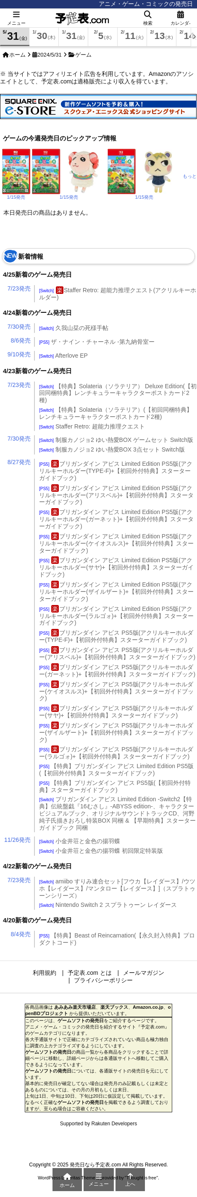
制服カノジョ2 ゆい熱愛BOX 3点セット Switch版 (112, 449)
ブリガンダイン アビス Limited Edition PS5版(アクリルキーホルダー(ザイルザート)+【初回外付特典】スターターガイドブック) (116, 591)
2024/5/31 (49, 55)
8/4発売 (21, 934)
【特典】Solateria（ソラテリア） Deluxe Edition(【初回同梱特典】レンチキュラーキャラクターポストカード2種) (118, 393)
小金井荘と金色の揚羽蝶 (79, 841)
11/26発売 (17, 839)
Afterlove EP (63, 355)
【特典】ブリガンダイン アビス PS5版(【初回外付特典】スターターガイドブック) (115, 786)
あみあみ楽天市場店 (75, 1007)
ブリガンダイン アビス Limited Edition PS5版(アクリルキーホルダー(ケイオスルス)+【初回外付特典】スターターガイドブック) (116, 543)
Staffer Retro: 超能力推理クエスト (92, 426)
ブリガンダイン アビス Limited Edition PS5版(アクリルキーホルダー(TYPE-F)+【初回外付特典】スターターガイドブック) (115, 470)
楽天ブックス (114, 1007)
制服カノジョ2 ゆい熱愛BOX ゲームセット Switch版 (116, 439)
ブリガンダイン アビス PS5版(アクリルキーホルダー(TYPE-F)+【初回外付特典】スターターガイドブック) (116, 636)
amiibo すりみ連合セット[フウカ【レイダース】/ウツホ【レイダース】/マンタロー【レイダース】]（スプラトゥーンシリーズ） (117, 888)
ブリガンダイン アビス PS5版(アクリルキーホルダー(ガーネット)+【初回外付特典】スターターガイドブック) (117, 671)
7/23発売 (19, 288)
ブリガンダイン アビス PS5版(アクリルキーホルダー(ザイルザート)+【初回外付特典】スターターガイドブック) (116, 732)
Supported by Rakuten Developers (98, 1124)
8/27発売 (19, 462)
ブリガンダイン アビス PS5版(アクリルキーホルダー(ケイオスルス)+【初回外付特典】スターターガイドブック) (116, 691)
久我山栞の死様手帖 (73, 328)
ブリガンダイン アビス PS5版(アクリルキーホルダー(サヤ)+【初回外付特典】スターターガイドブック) (116, 712)
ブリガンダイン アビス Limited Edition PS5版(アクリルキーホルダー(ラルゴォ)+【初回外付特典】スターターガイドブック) (116, 615)
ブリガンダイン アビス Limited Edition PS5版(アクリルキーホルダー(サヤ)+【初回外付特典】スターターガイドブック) (116, 567)
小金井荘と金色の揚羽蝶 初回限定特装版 (101, 850)
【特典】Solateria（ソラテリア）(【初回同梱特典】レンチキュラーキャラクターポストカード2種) (115, 413)
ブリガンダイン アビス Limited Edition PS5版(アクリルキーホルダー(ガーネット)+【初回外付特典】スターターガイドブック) (116, 519)
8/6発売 (21, 340)
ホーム (17, 55)
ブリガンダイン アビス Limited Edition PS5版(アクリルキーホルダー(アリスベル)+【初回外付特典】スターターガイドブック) (116, 495)
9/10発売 (19, 354)
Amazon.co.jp (148, 1007)
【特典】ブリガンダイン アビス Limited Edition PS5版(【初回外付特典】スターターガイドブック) (116, 769)
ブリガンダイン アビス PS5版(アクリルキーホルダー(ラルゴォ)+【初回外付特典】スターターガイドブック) (116, 753)
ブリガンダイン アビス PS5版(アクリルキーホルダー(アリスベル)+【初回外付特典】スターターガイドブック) (117, 653)
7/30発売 (19, 326)
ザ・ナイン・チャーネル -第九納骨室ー (97, 341)
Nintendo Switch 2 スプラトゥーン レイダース (108, 904)
